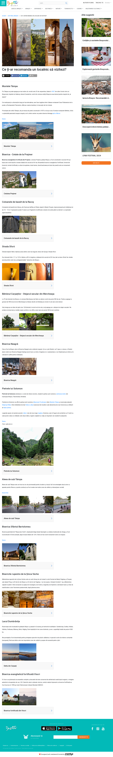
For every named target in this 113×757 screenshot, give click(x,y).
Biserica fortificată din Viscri (15, 711)
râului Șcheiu (7, 407)
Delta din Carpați (10, 666)
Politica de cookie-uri (52, 745)
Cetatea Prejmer (10, 194)
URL (31, 75)
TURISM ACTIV (68, 8)
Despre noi (5, 745)
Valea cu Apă (29, 405)
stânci (25, 413)
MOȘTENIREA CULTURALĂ (93, 8)
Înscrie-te (99, 3)
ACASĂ (4, 15)
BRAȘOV (28, 8)
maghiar (40, 413)
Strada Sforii (9, 286)
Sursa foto (5, 493)
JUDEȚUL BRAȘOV (16, 8)
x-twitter (6, 76)
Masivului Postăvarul (40, 402)
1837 (53, 91)
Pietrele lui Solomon (11, 471)
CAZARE (79, 8)
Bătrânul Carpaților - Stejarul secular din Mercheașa (24, 336)
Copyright (62, 745)
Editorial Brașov (13, 15)
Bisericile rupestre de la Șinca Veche (18, 613)
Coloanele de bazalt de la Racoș (16, 238)
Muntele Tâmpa (10, 146)
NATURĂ (58, 8)
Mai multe (96, 163)
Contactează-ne (14, 745)
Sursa (3, 119)
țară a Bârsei (56, 113)
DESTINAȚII (48, 8)
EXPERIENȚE (38, 8)
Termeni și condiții (25, 745)
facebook (15, 75)
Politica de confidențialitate (38, 745)
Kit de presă (69, 745)
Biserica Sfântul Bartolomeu (15, 566)
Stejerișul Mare (6, 405)
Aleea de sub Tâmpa (12, 518)
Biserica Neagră (10, 380)
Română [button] (107, 3)
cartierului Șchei (61, 394)
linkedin (24, 75)
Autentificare (88, 3)
